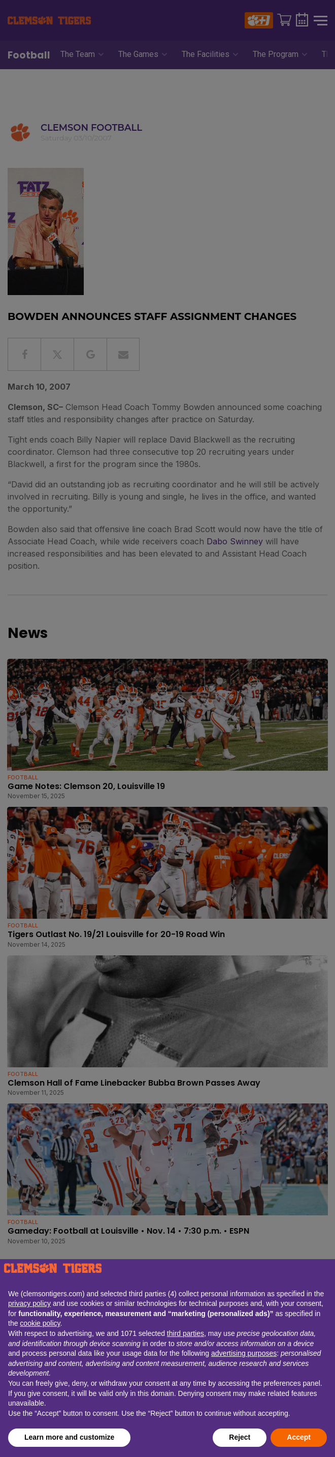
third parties (185, 1333)
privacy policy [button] (29, 1303)
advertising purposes (244, 1353)
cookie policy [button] (40, 1323)
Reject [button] (239, 1437)
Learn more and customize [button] (69, 1437)
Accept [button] (299, 1437)
